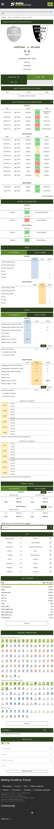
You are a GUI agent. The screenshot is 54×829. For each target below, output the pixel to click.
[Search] (50, 527)
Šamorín (46, 148)
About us (4, 819)
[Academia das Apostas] (7, 813)
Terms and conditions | (8, 799)
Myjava (35, 47)
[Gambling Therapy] (17, 823)
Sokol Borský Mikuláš (47, 112)
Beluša (47, 117)
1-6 (21, 555)
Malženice (47, 151)
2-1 (37, 121)
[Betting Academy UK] (28, 813)
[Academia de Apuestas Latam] (24, 813)
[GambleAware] (6, 823)
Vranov (35, 563)
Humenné (35, 571)
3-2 (37, 112)
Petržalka (47, 125)
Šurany (9, 551)
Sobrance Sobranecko (35, 547)
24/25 (18, 112)
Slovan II (28, 155)
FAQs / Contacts (29, 798)
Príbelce (35, 559)
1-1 (37, 148)
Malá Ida (9, 571)
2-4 (21, 542)
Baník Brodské (46, 129)
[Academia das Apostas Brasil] (11, 813)
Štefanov (28, 140)
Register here (26, 793)
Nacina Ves (9, 547)
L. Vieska (9, 555)
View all (27, 623)
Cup (27, 62)
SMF (20, 794)
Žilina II (28, 163)
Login (50, 4)
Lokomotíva (46, 191)
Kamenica (9, 563)
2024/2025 (27, 66)
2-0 (37, 167)
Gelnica (9, 542)
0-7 (37, 125)
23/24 (18, 117)
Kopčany (19, 47)
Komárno (46, 167)
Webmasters (21, 796)
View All (27, 723)
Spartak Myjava (41, 220)
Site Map (3, 794)
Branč (35, 551)
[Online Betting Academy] (15, 813)
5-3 (37, 187)
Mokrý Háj (47, 121)
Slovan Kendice (9, 538)
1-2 (37, 144)
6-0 (21, 551)
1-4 (21, 559)
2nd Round (27, 69)
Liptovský (28, 175)
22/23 (18, 125)
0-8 (21, 563)
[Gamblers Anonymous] (20, 823)
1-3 (37, 117)
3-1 (37, 191)
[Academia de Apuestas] (19, 813)
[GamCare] (14, 823)
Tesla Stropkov (35, 542)
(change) (18, 733)
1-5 (37, 140)
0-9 (27, 220)
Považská (28, 144)
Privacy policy (19, 799)
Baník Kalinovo (35, 555)
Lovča (9, 559)
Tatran (28, 171)
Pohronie (46, 159)
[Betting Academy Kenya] (3, 813)
